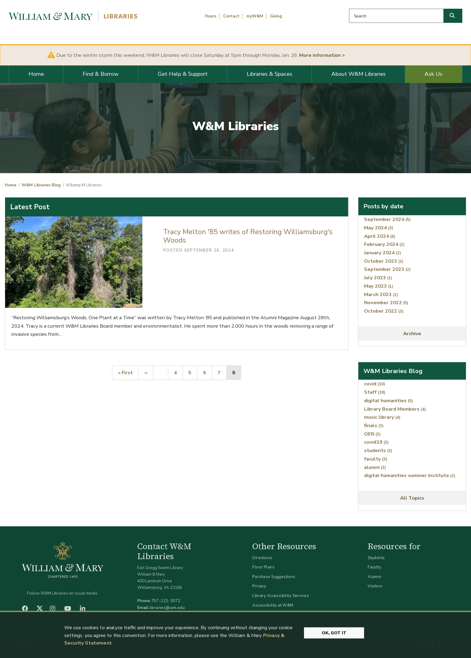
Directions (262, 558)
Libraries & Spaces (269, 74)
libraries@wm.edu (167, 608)
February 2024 (384, 244)
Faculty (374, 567)
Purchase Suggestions (273, 577)
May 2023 (378, 286)
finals (374, 425)
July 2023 (378, 277)
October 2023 (383, 261)
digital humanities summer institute (409, 475)
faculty (375, 458)
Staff (374, 392)
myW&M (254, 16)
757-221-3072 (166, 601)
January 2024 (382, 252)
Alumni (374, 577)
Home (36, 74)
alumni (375, 467)
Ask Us (433, 74)
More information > (322, 55)
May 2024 (378, 227)
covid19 (376, 442)
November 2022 (386, 302)
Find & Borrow (101, 74)
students (378, 450)
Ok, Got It (334, 638)
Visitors (375, 586)
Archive (412, 333)
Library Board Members (395, 409)
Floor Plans (263, 567)
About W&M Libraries (358, 74)
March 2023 (381, 294)
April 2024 (379, 236)
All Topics (412, 497)
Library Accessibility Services (280, 595)
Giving (276, 16)
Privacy (259, 586)
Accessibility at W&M (272, 605)
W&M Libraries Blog (41, 185)
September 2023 (387, 269)
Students (376, 558)
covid (374, 383)
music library (382, 417)
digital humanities (388, 400)
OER (372, 433)
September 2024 (387, 219)
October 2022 (383, 311)
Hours (210, 16)
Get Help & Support (183, 74)
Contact (231, 16)
